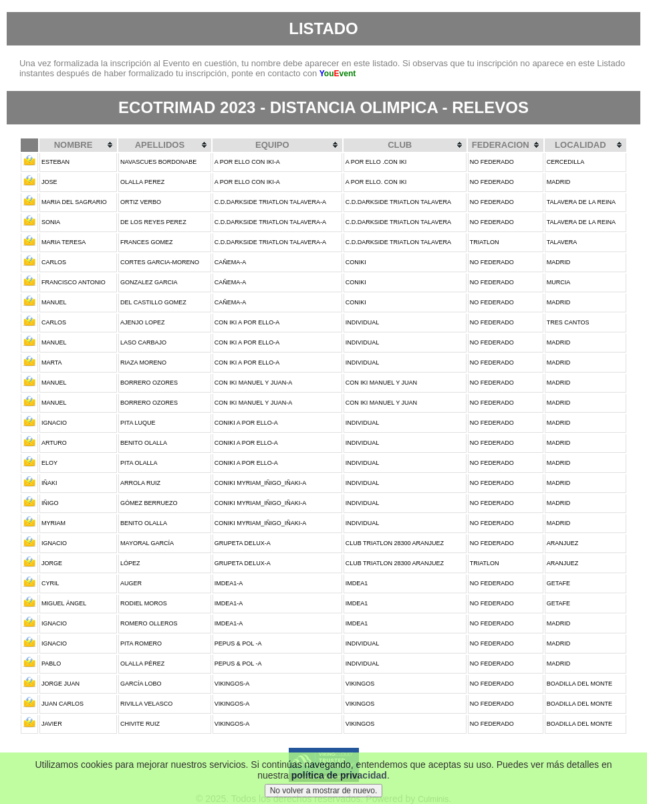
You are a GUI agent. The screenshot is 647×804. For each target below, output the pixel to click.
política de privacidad (339, 775)
